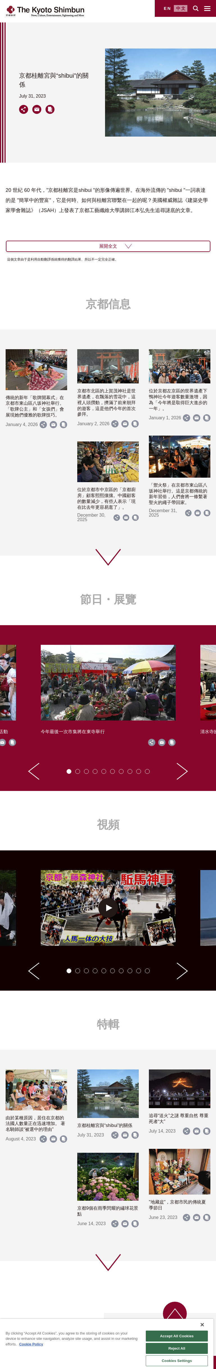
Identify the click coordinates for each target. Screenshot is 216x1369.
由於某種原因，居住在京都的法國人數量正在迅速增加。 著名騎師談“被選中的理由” (35, 1123)
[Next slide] (182, 771)
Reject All (177, 1348)
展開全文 (108, 246)
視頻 (108, 824)
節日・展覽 (108, 599)
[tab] (69, 771)
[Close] (202, 1324)
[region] (106, 1344)
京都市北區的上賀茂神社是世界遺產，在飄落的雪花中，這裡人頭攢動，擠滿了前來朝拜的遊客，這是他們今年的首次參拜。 (106, 402)
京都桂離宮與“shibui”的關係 (104, 1125)
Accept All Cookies (177, 1336)
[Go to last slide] (33, 771)
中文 (181, 8)
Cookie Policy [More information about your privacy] (31, 1344)
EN (167, 8)
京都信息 (108, 304)
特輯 (108, 1024)
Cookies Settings (177, 1361)
